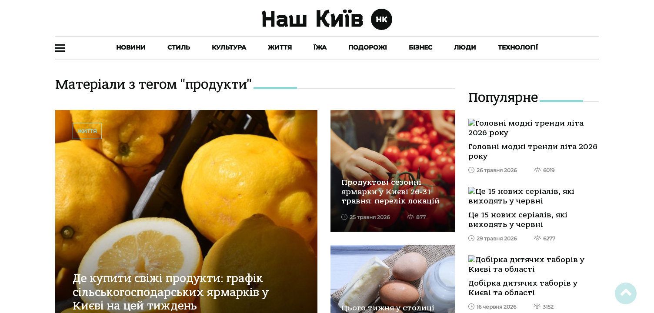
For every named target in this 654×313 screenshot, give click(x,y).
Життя (280, 47)
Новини (131, 47)
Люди (465, 47)
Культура (229, 47)
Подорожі (367, 47)
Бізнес (420, 47)
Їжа (320, 47)
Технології (518, 47)
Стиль (178, 47)
